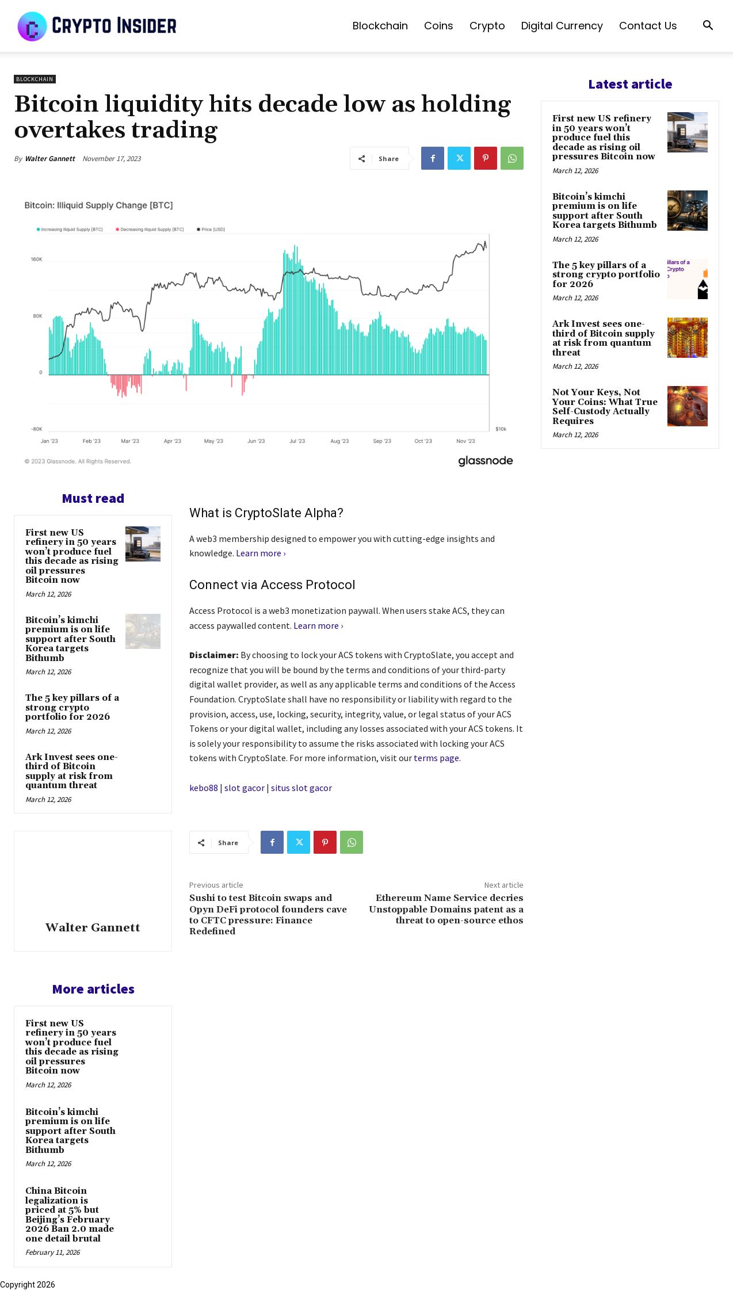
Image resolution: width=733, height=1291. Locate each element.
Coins (438, 25)
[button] (707, 26)
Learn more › (260, 553)
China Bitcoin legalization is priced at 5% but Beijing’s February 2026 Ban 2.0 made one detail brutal (69, 1215)
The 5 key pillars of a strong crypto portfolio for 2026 (72, 708)
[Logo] (98, 26)
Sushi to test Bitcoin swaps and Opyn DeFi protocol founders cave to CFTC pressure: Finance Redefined (268, 914)
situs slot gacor (301, 787)
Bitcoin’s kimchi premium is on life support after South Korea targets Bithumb (70, 639)
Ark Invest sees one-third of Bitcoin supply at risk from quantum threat (71, 772)
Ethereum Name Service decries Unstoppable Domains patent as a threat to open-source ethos (446, 909)
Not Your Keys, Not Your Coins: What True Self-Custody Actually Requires (605, 407)
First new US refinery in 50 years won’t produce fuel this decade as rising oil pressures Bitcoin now (72, 557)
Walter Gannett (50, 158)
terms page (436, 757)
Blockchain (380, 25)
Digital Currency (562, 25)
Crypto (487, 25)
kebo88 (203, 787)
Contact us (648, 25)
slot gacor (244, 787)
